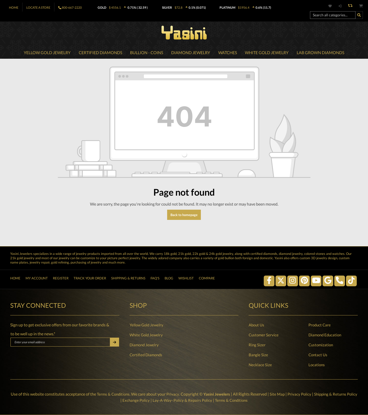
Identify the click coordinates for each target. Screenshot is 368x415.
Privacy (177, 394)
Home (13, 7)
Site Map (283, 394)
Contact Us (317, 354)
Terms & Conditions (116, 394)
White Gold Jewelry (146, 335)
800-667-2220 (72, 7)
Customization (320, 344)
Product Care (319, 325)
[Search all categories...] (332, 15)
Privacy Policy (306, 394)
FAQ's (155, 279)
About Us (256, 325)
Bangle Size (258, 354)
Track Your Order (90, 279)
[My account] (339, 6)
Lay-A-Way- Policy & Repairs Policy (188, 400)
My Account (37, 279)
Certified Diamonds (146, 354)
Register (60, 279)
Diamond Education (324, 335)
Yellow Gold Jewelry (146, 325)
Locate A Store (38, 7)
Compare (207, 279)
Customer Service (264, 335)
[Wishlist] (333, 6)
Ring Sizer (257, 344)
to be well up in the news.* (32, 333)
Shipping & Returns (128, 279)
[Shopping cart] (361, 6)
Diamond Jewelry (144, 344)
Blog (169, 279)
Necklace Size (260, 364)
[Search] (359, 15)
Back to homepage (184, 216)
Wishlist (186, 279)
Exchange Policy (139, 400)
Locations (316, 364)
